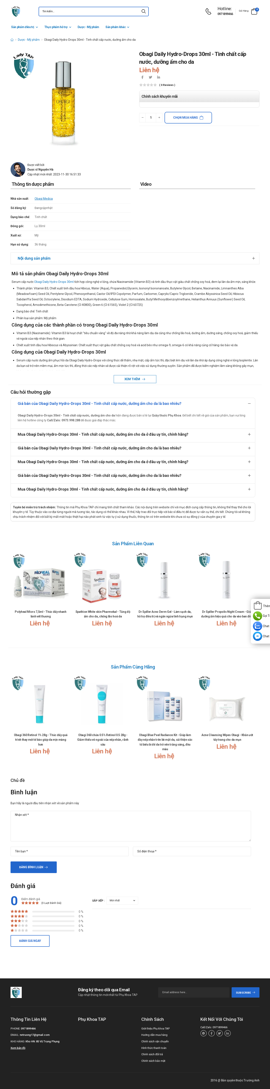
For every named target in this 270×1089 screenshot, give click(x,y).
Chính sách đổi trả (152, 1054)
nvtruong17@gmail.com (35, 1034)
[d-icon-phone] (209, 11)
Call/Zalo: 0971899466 (213, 1027)
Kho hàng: (18, 1041)
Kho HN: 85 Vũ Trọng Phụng (42, 1041)
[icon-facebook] (142, 78)
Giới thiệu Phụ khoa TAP (155, 1028)
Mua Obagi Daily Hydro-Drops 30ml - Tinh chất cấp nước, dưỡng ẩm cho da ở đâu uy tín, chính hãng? (103, 434)
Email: (15, 1034)
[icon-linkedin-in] (158, 78)
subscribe (245, 992)
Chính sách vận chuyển (155, 1041)
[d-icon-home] (12, 39)
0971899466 (225, 13)
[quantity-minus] (142, 117)
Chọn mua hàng (185, 117)
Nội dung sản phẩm (34, 258)
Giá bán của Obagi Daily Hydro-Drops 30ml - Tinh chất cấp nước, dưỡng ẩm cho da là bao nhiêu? (99, 403)
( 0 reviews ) (167, 85)
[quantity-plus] (159, 117)
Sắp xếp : (98, 900)
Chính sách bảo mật (153, 1060)
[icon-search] (144, 11)
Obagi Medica (44, 198)
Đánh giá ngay (30, 941)
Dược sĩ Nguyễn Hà (40, 169)
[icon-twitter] (150, 78)
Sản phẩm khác (115, 27)
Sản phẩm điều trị (22, 27)
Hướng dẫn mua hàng (154, 1034)
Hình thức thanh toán (153, 1048)
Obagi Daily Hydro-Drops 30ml (54, 281)
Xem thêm (132, 379)
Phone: (15, 1028)
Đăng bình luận (31, 867)
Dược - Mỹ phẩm (88, 27)
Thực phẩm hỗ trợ (56, 27)
